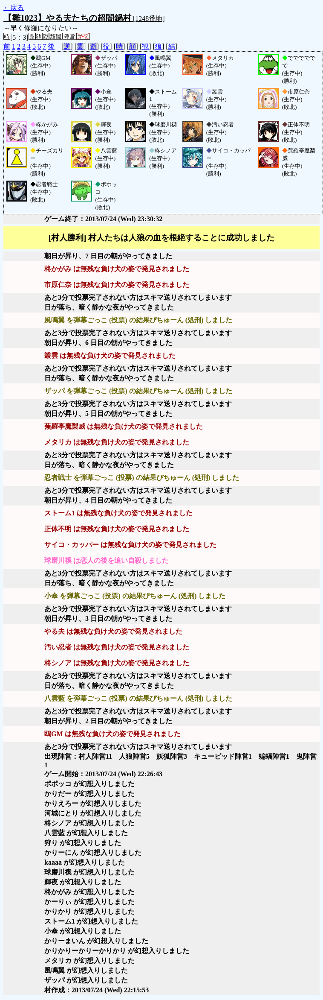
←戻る (13, 7)
